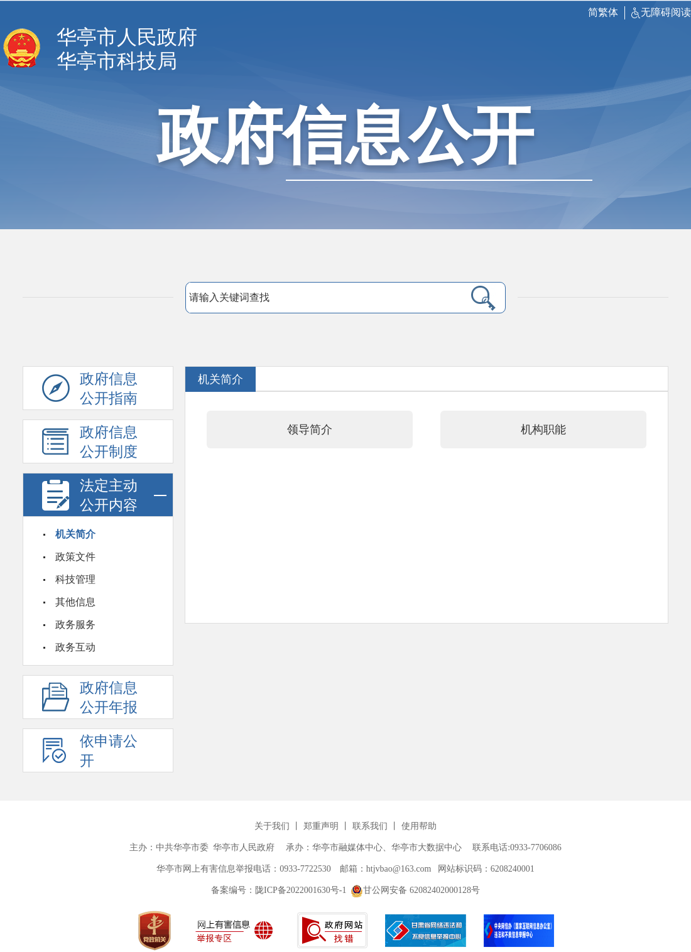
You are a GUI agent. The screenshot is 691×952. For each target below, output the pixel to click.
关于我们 (272, 826)
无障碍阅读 (661, 12)
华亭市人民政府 (127, 37)
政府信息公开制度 (109, 442)
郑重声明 (321, 826)
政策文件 (75, 556)
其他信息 (75, 602)
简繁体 (603, 12)
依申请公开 (109, 751)
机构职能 (543, 429)
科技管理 (75, 579)
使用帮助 (419, 826)
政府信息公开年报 (109, 697)
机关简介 (75, 534)
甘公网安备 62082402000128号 (415, 890)
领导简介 (309, 429)
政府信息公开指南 (109, 388)
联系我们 (370, 826)
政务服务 (75, 624)
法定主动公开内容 (123, 495)
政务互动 (75, 647)
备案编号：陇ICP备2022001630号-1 (278, 890)
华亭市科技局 (117, 61)
